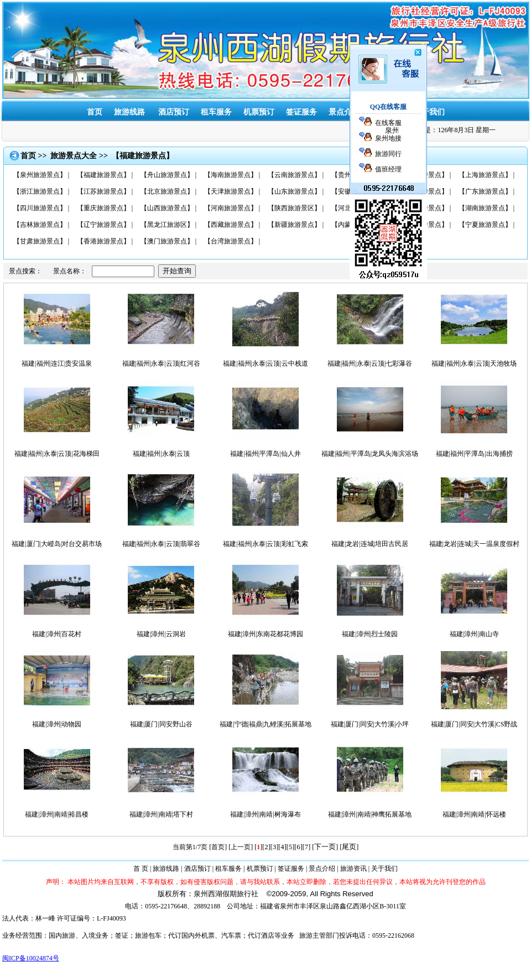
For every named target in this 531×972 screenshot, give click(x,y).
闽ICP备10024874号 (30, 958)
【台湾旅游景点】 (230, 241)
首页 (94, 112)
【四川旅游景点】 (39, 208)
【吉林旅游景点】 (39, 224)
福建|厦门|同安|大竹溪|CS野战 (474, 724)
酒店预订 (173, 112)
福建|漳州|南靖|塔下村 (161, 814)
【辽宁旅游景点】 (103, 224)
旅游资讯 (386, 112)
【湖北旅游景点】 (421, 208)
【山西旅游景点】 (167, 208)
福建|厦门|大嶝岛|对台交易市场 (57, 544)
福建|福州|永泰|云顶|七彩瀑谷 (370, 363)
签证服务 (291, 868)
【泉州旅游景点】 (39, 175)
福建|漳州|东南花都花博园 (266, 634)
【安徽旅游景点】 (357, 191)
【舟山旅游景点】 (167, 175)
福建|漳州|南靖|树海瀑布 (265, 814)
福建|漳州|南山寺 (474, 634)
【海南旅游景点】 (230, 175)
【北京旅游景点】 (167, 191)
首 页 (140, 868)
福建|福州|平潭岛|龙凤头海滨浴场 (369, 454)
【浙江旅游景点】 (39, 191)
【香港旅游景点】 (103, 241)
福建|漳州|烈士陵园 (370, 634)
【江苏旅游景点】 (103, 191)
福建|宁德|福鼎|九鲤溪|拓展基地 (265, 724)
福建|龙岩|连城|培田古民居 (369, 544)
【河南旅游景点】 (230, 208)
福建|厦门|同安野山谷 (161, 724)
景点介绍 (344, 112)
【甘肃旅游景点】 (39, 241)
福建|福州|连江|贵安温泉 (57, 363)
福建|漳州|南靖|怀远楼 (474, 814)
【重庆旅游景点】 (103, 208)
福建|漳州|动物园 (56, 724)
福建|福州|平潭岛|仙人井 (265, 454)
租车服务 (216, 112)
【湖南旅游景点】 (485, 208)
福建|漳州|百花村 (56, 634)
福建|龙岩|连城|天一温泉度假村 (474, 544)
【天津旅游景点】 (230, 191)
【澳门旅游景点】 (167, 241)
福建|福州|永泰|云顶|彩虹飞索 (265, 544)
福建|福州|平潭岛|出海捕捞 (474, 454)
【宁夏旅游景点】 (485, 224)
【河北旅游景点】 (357, 208)
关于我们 (429, 112)
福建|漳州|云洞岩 (161, 634)
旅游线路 (129, 112)
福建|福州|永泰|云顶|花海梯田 (57, 454)
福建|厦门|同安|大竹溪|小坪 (370, 724)
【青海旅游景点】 (421, 224)
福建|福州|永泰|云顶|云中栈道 (265, 363)
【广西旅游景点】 (421, 175)
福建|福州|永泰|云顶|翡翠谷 (161, 544)
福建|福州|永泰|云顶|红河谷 (161, 363)
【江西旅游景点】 (421, 191)
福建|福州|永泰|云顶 (161, 454)
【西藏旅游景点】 (230, 224)
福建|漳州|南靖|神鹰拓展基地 (370, 814)
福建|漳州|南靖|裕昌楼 (56, 814)
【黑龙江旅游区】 (167, 224)
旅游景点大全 (73, 156)
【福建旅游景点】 (103, 175)
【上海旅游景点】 (485, 175)
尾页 (349, 847)
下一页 (325, 847)
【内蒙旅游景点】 (357, 224)
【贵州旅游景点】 (357, 175)
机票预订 (258, 112)
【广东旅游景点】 (485, 191)
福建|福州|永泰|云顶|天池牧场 (474, 363)
